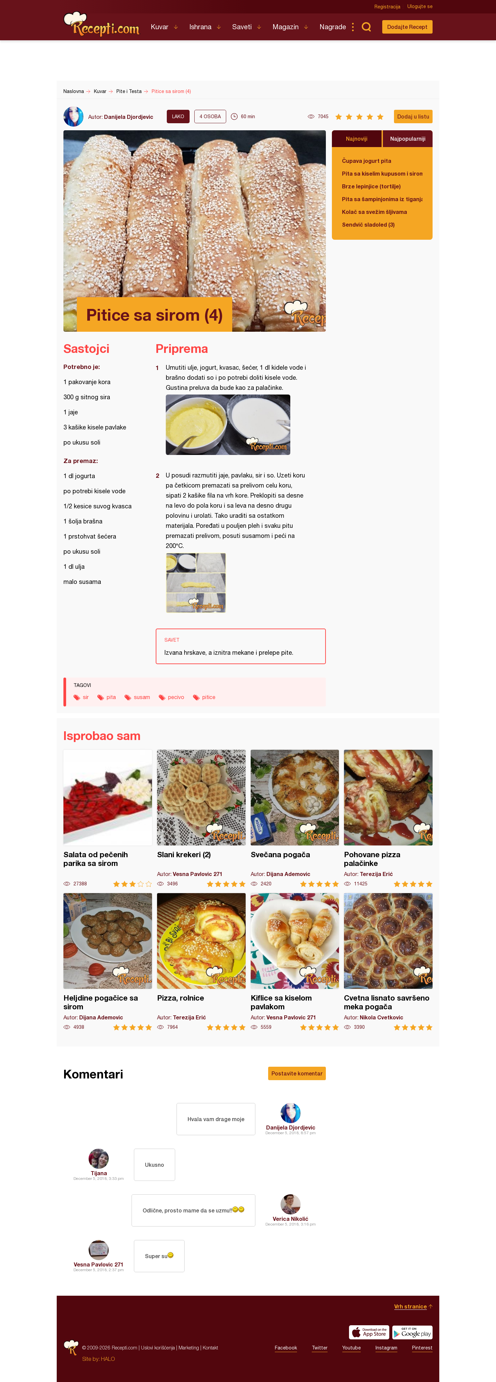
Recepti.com (102, 24)
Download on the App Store (369, 1332)
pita (111, 697)
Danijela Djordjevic (128, 116)
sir (86, 697)
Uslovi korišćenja (158, 1347)
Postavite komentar (297, 1073)
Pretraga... (366, 27)
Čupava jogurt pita (366, 160)
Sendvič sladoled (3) (368, 224)
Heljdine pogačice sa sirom (107, 961)
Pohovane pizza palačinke (388, 818)
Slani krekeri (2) (201, 818)
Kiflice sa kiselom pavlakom (295, 961)
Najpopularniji (408, 138)
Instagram (386, 1347)
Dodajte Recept (407, 27)
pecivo (176, 697)
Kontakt (210, 1347)
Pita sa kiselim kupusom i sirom (382, 173)
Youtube (351, 1347)
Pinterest (422, 1347)
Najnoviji (356, 138)
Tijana (99, 1173)
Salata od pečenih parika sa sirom (107, 818)
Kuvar (159, 27)
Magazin (285, 27)
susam (142, 697)
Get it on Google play (412, 1332)
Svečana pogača (295, 818)
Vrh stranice (410, 1306)
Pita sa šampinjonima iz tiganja (382, 199)
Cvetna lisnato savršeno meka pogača (388, 961)
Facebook (286, 1347)
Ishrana (200, 27)
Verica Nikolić (290, 1218)
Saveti (242, 27)
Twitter (320, 1347)
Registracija (387, 6)
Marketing (189, 1347)
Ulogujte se (420, 6)
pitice (208, 697)
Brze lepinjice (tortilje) (371, 186)
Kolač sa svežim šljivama (374, 212)
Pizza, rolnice (201, 961)
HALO (108, 1359)
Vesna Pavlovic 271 (98, 1264)
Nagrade (332, 27)
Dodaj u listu (413, 116)
